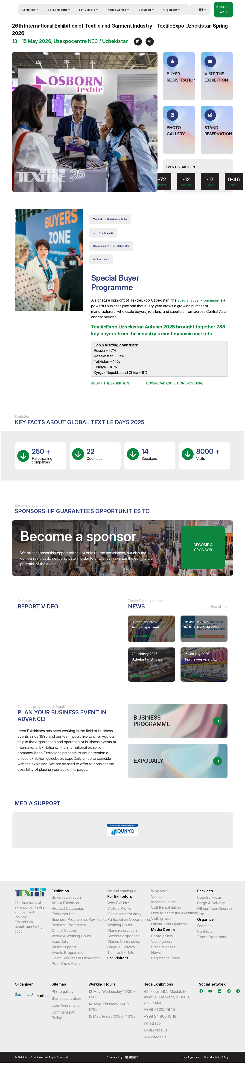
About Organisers (211, 937)
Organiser (206, 919)
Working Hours (119, 925)
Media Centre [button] (117, 9)
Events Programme (67, 952)
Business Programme (69, 925)
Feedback (205, 926)
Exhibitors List (63, 914)
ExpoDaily (60, 941)
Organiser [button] (170, 9)
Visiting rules (161, 918)
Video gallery (161, 941)
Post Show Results (67, 963)
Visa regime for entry (124, 914)
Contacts (204, 931)
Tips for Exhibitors (122, 952)
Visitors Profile (119, 908)
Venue (156, 896)
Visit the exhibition (166, 907)
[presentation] (138, 181)
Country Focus (209, 897)
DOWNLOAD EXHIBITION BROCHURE (174, 383)
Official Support (64, 930)
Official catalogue (121, 891)
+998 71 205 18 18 (159, 1009)
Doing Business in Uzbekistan (76, 958)
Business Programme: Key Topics (79, 919)
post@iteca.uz (156, 1030)
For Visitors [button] (87, 9)
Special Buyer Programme (198, 300)
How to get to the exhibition (174, 913)
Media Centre (163, 929)
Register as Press (165, 958)
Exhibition (60, 891)
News (156, 952)
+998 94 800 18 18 (160, 1016)
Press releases (163, 947)
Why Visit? (160, 891)
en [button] (198, 10)
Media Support (64, 947)
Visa (200, 914)
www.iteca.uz (155, 1037)
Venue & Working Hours (71, 936)
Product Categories (68, 908)
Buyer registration (66, 897)
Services (205, 891)
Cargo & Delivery (121, 947)
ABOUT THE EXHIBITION (110, 383)
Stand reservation (122, 930)
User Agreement (65, 1005)
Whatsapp (152, 1023)
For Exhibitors (119, 896)
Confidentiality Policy (216, 1057)
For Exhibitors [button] (57, 9)
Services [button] (145, 9)
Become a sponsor (203, 547)
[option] (122, 830)
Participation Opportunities (129, 919)
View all (219, 607)
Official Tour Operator (169, 924)
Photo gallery (162, 936)
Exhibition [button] (28, 9)
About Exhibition (65, 903)
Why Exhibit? (118, 903)
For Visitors (117, 958)
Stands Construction (124, 941)
